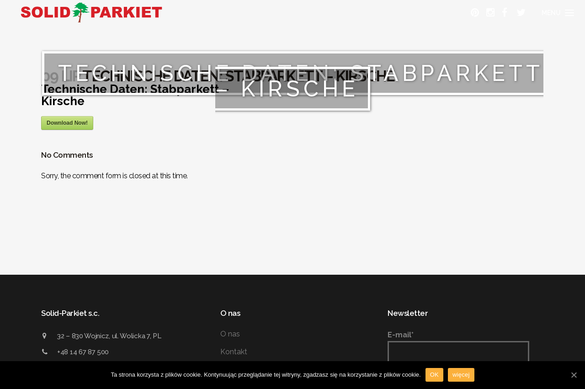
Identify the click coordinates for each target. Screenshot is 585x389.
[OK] (573, 374)
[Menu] (556, 13)
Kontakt (233, 351)
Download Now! (67, 123)
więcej (461, 374)
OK (434, 374)
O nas (230, 334)
